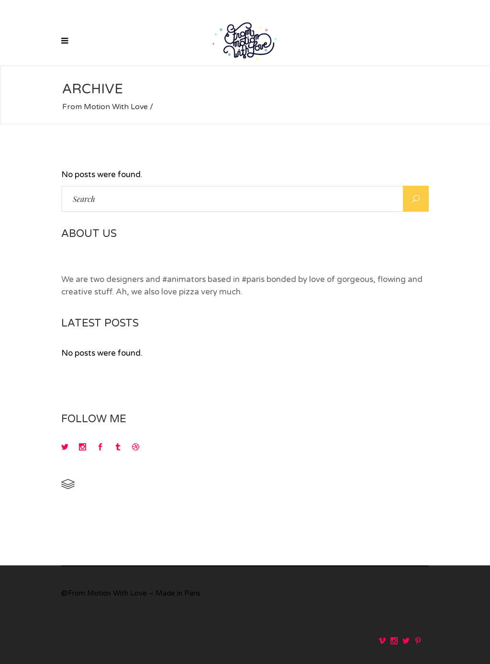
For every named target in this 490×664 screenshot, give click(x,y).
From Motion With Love (105, 107)
